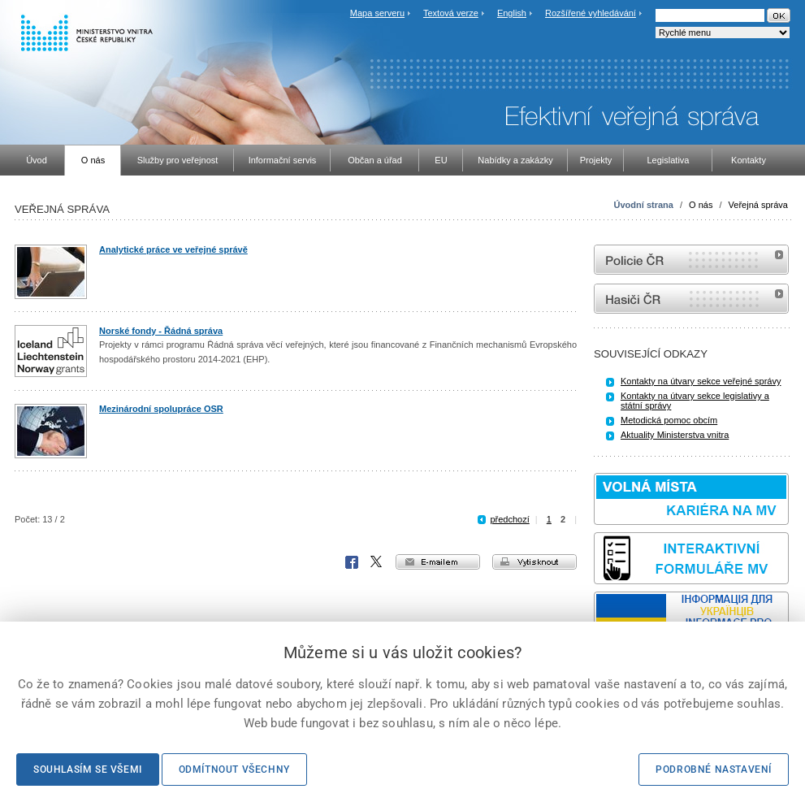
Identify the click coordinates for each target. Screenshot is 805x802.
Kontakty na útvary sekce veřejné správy (701, 381)
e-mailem (438, 562)
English (511, 13)
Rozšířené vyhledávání (590, 13)
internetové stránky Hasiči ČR (691, 299)
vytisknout (534, 562)
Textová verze (450, 13)
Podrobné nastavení (714, 769)
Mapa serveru (377, 13)
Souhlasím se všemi (87, 769)
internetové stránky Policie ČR (691, 260)
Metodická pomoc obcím (669, 420)
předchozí (509, 519)
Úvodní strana (643, 205)
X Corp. (376, 562)
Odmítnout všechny (234, 769)
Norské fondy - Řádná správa (161, 331)
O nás (700, 205)
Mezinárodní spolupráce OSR (161, 409)
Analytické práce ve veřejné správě (173, 249)
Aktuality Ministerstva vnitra (675, 435)
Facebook (351, 562)
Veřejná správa (758, 205)
